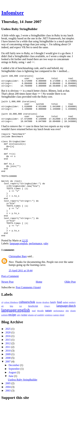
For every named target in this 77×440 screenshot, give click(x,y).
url (35, 343)
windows (48, 343)
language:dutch (66, 333)
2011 (8, 374)
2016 (8, 363)
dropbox (45, 330)
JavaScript (33, 333)
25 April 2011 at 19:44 (20, 298)
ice (20, 334)
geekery (72, 330)
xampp (56, 343)
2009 (8, 382)
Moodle (40, 338)
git (2, 334)
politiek (4, 343)
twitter (24, 342)
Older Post (70, 309)
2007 (8, 389)
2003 (8, 418)
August (13, 400)
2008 (8, 385)
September (14, 396)
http (11, 334)
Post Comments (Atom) (28, 315)
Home (39, 309)
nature (48, 338)
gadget (65, 330)
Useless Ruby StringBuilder (22, 407)
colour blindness (11, 330)
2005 (8, 411)
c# (2, 330)
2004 (8, 414)
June (11, 403)
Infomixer (12, 13)
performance (35, 271)
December (14, 392)
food (59, 329)
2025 (8, 356)
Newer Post (7, 309)
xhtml (61, 343)
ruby (45, 271)
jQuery (47, 334)
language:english (18, 271)
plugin (73, 338)
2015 (8, 367)
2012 (8, 371)
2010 (8, 378)
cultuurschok (27, 329)
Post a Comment (10, 303)
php (67, 338)
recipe (12, 342)
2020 (8, 360)
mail (34, 338)
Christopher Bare (18, 284)
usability (40, 343)
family (53, 330)
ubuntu (31, 343)
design (38, 330)
